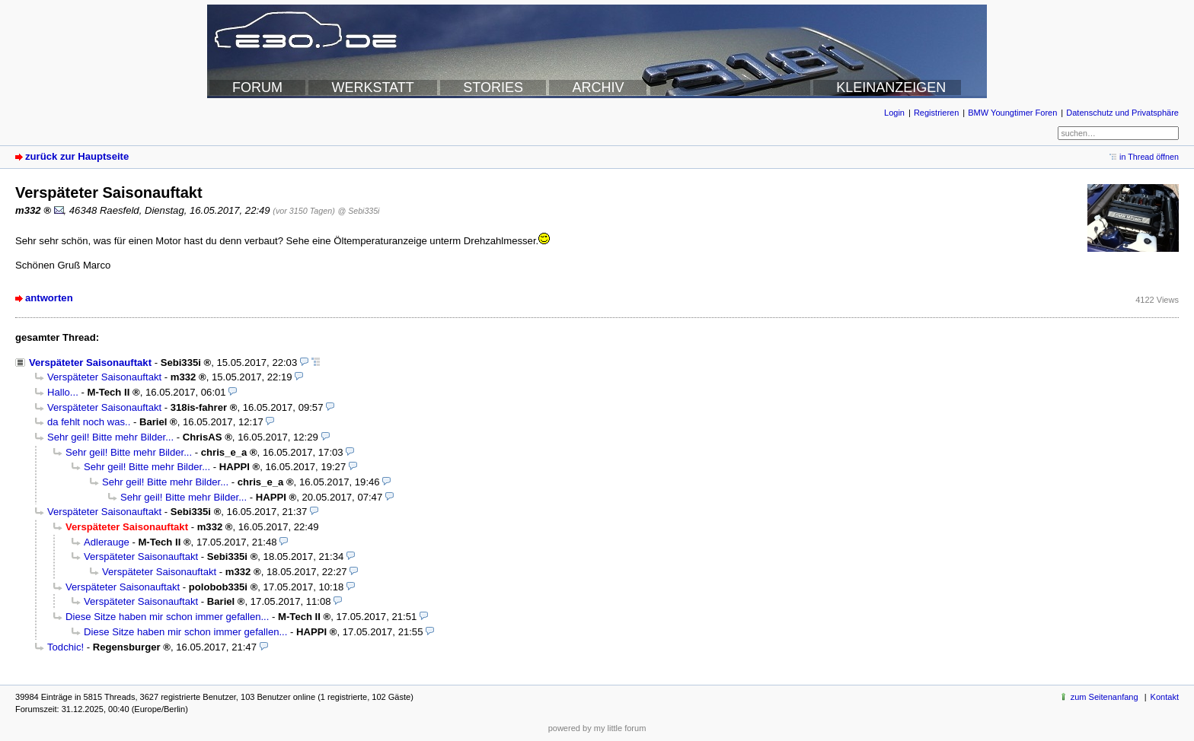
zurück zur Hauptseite (77, 156)
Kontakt (1165, 696)
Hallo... (62, 392)
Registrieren (936, 112)
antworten (49, 298)
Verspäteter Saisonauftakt (90, 362)
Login (894, 112)
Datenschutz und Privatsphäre (1122, 112)
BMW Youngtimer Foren (1012, 112)
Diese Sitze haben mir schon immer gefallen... (167, 616)
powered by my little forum (597, 728)
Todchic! (65, 647)
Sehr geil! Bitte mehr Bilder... (110, 437)
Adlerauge (106, 542)
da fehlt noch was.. (88, 422)
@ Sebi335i (358, 210)
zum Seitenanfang (1104, 696)
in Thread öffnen (1149, 156)
